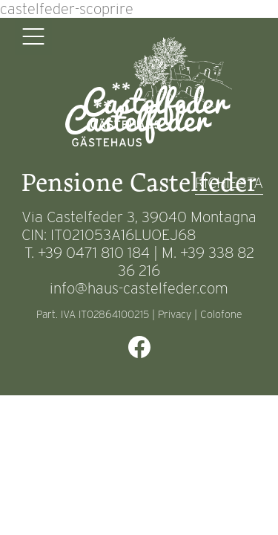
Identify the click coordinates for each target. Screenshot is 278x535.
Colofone (221, 314)
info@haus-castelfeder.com (139, 288)
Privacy (174, 314)
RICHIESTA (229, 183)
